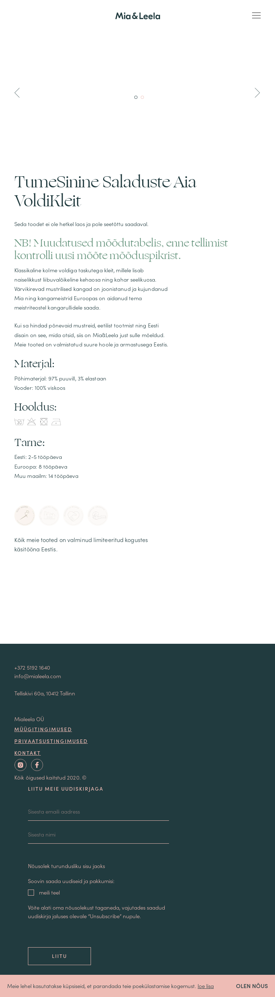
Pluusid (137, 454)
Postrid (137, 532)
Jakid (138, 443)
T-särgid (137, 465)
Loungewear (137, 421)
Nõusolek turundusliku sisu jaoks (66, 865)
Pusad (137, 499)
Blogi (137, 619)
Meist (137, 607)
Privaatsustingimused (51, 740)
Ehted (137, 521)
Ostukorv (137, 580)
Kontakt (137, 631)
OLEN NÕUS (252, 985)
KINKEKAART (137, 543)
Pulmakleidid (137, 510)
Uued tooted (137, 365)
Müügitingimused (43, 729)
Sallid (137, 410)
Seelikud (137, 476)
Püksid (137, 488)
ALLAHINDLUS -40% (137, 376)
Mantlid (137, 399)
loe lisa (206, 985)
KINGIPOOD (137, 388)
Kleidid (137, 432)
